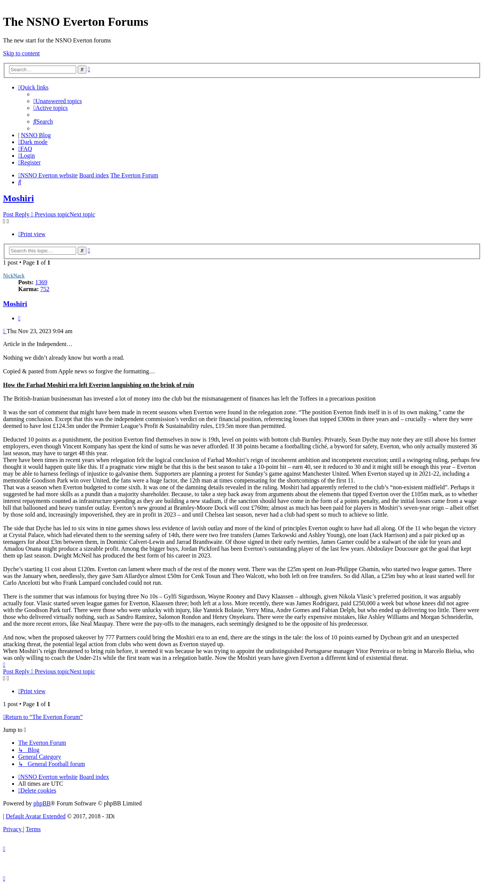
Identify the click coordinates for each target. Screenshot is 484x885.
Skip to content (21, 53)
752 (44, 289)
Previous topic (52, 214)
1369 (41, 282)
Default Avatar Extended (36, 816)
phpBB (41, 803)
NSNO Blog (36, 135)
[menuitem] (57, 101)
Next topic (82, 214)
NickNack (14, 276)
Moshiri (18, 198)
